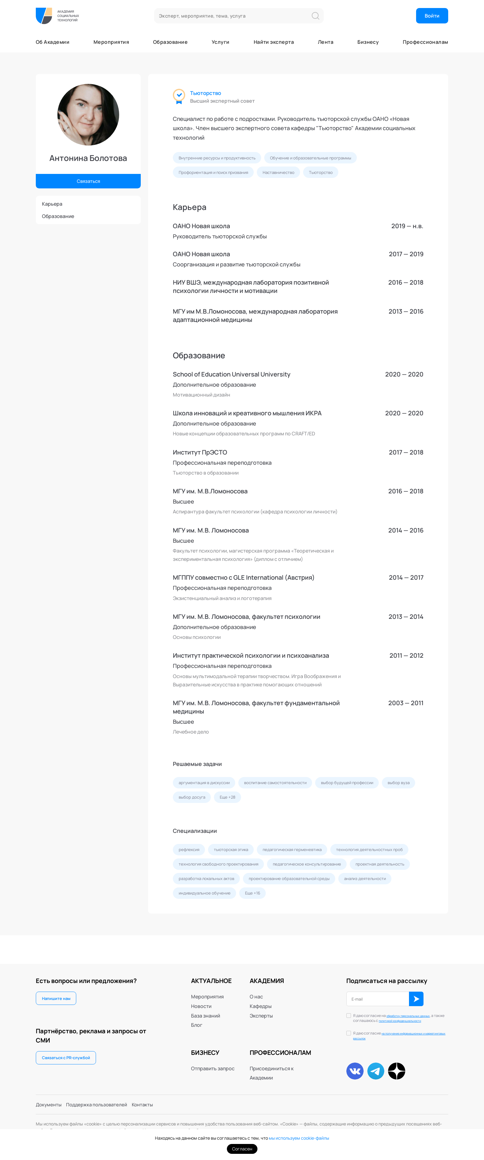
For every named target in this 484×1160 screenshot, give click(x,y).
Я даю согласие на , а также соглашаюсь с (397, 1015)
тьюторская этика (235, 854)
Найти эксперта (274, 41)
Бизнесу (368, 41)
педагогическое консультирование (215, 884)
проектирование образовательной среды (221, 900)
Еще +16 (187, 915)
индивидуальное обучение (366, 900)
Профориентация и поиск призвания (216, 173)
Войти (432, 15)
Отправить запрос (213, 1062)
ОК (419, 993)
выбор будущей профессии (359, 785)
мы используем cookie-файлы (299, 1138)
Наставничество (286, 173)
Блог (196, 1019)
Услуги (221, 41)
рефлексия (190, 854)
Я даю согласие (400, 1036)
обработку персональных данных (397, 1012)
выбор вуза (190, 800)
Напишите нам (57, 993)
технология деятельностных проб (213, 869)
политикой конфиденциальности (393, 1017)
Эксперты (261, 1009)
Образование (170, 41)
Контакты (148, 1103)
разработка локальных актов (363, 884)
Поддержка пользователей (100, 1103)
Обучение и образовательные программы (317, 158)
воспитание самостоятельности (283, 785)
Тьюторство (206, 93)
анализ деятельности (301, 900)
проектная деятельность (292, 884)
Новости (201, 1000)
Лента (325, 41)
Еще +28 (269, 800)
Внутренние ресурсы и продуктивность (219, 158)
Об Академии (52, 41)
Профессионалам (425, 41)
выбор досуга (231, 800)
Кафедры (261, 1000)
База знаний (205, 1009)
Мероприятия (111, 41)
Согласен (242, 1149)
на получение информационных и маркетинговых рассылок (400, 1035)
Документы (49, 1103)
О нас (256, 990)
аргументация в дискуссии (207, 785)
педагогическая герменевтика (301, 854)
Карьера (52, 203)
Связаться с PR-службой (68, 1053)
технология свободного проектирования (306, 869)
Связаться (88, 180)
